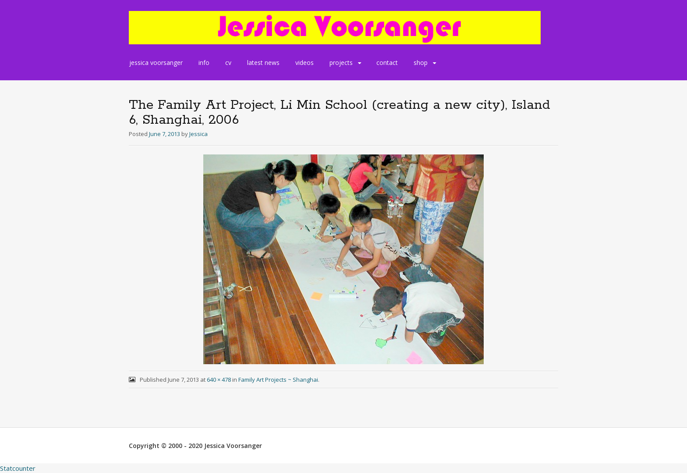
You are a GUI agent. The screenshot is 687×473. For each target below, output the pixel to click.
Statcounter (17, 468)
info (203, 62)
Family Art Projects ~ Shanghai (278, 379)
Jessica (198, 134)
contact (387, 62)
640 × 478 (219, 379)
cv (228, 62)
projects (341, 62)
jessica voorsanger (156, 62)
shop (421, 62)
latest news (263, 62)
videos (304, 62)
